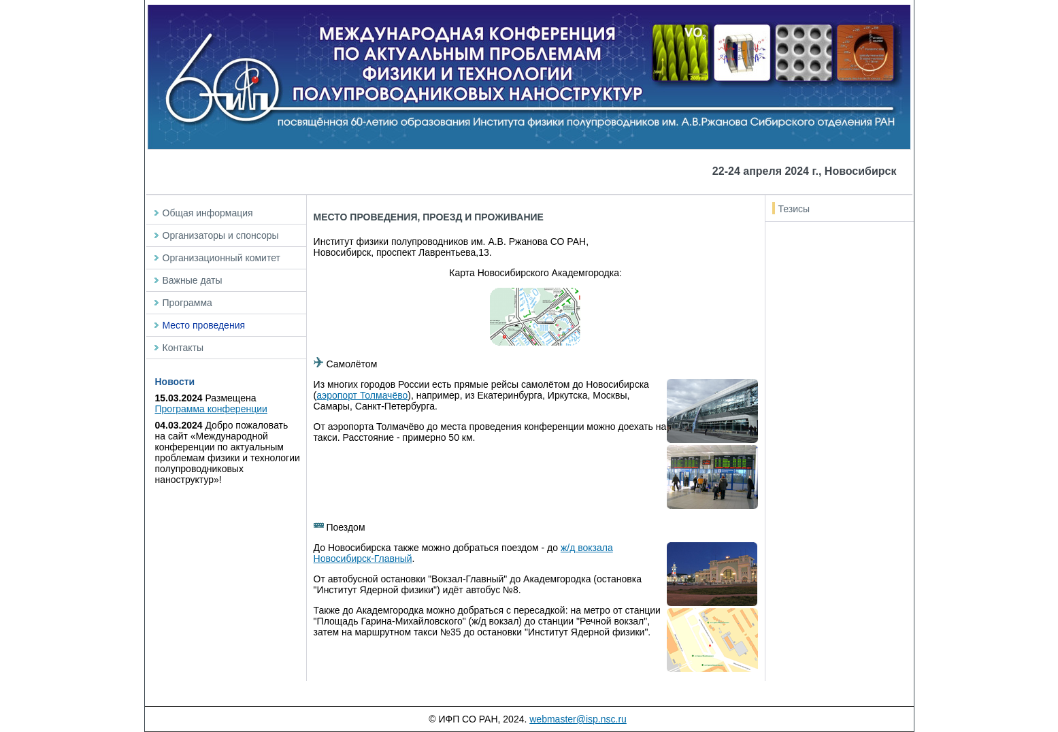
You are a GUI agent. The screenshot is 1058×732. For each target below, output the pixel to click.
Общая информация (208, 212)
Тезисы (794, 208)
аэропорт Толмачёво (362, 395)
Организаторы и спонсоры (221, 235)
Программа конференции (211, 408)
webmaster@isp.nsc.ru (578, 719)
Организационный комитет (221, 257)
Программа (187, 302)
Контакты (183, 347)
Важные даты (192, 280)
